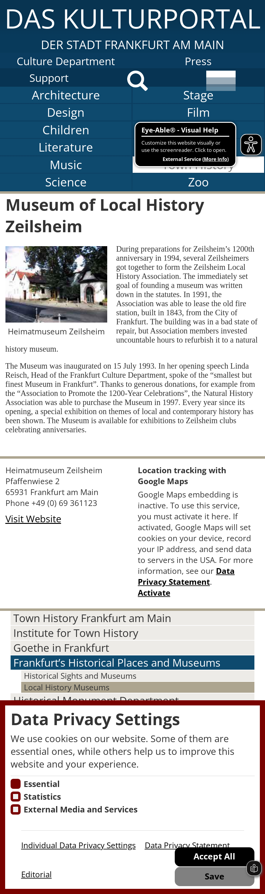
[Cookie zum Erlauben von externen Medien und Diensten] (16, 809)
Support (48, 78)
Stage (198, 95)
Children (65, 130)
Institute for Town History (75, 633)
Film (198, 112)
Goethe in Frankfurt (61, 648)
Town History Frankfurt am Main (92, 618)
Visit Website (33, 518)
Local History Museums (66, 687)
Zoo (198, 182)
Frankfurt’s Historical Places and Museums (116, 662)
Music (66, 164)
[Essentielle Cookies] (16, 784)
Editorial (36, 874)
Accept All (214, 856)
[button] (132, 26)
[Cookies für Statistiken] (16, 797)
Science (66, 182)
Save (214, 876)
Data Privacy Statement (186, 576)
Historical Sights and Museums (80, 675)
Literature (65, 147)
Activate (154, 592)
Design (65, 112)
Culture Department (66, 61)
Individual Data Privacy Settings (78, 845)
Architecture (66, 95)
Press (198, 61)
